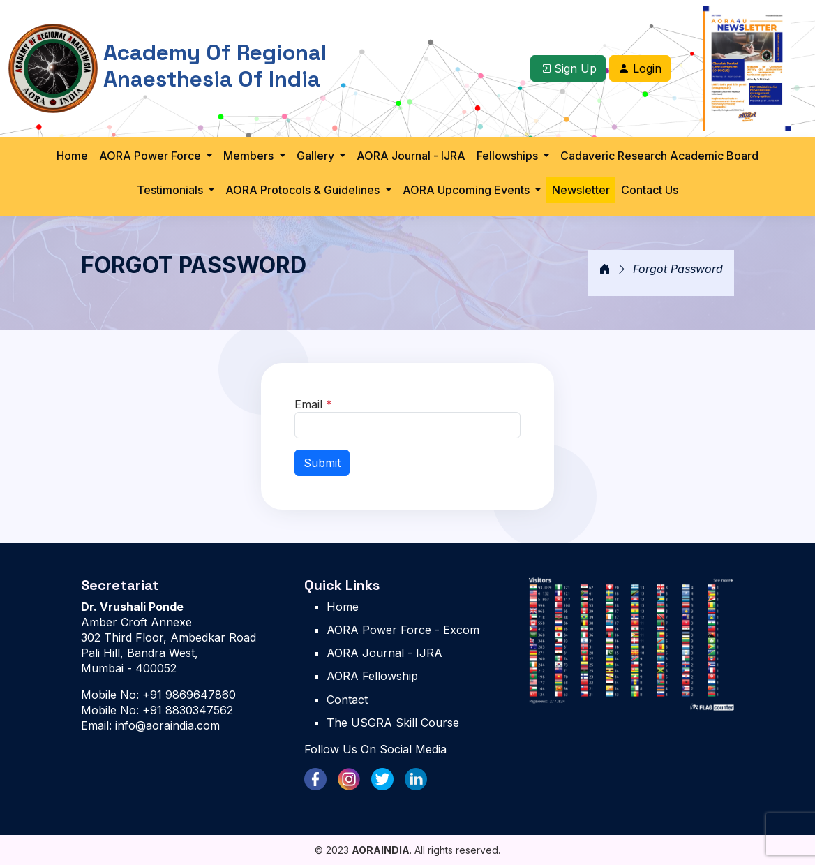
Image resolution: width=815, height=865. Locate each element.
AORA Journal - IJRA (411, 156)
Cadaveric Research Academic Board (659, 156)
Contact (347, 700)
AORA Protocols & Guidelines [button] (303, 190)
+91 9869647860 (187, 695)
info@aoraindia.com (166, 725)
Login (639, 68)
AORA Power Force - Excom (403, 630)
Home (72, 156)
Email (313, 404)
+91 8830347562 (186, 710)
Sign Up (568, 68)
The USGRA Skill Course (393, 723)
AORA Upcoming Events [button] (467, 190)
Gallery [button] (317, 156)
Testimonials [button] (171, 190)
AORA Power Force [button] (151, 156)
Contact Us (649, 190)
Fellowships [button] (509, 156)
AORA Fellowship (372, 676)
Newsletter (581, 190)
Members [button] (249, 156)
